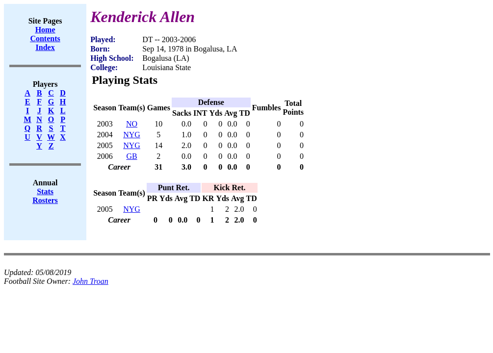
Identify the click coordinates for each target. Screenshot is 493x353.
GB (131, 156)
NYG (131, 134)
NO (131, 124)
